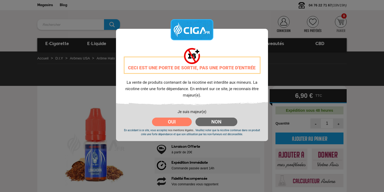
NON (216, 122)
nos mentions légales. (181, 130)
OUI (172, 122)
